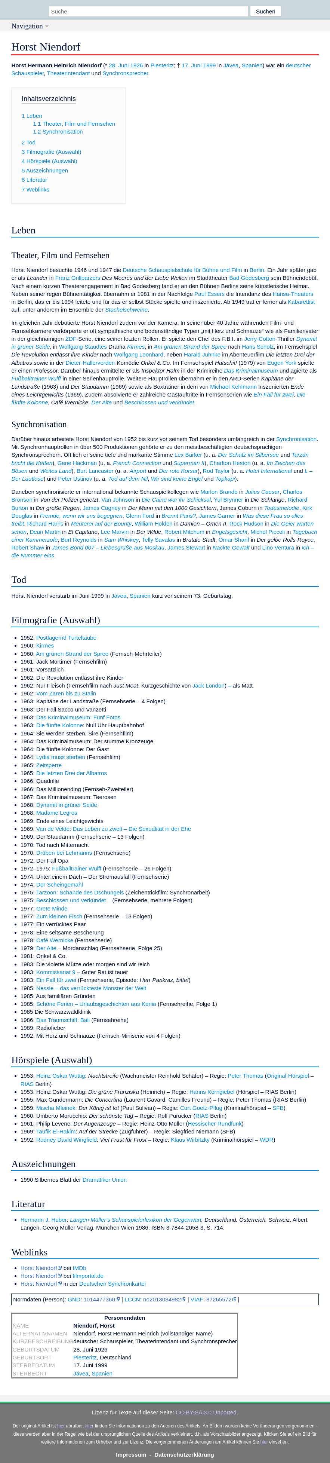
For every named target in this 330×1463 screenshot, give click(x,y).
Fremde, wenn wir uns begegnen (81, 515)
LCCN (132, 1299)
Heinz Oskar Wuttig (60, 1075)
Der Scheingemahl (59, 884)
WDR (266, 1139)
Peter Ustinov (75, 478)
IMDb (79, 1268)
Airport (138, 471)
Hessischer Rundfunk (214, 1123)
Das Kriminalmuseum (251, 370)
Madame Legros (56, 812)
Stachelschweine (126, 309)
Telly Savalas (158, 539)
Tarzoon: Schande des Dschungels (80, 892)
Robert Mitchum (184, 532)
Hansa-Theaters (293, 294)
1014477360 (99, 1299)
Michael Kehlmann (233, 386)
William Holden (154, 523)
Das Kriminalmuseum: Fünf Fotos (78, 717)
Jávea (231, 65)
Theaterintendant (68, 73)
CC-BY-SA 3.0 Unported (206, 1412)
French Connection (137, 463)
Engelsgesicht (229, 532)
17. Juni (191, 65)
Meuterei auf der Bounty (101, 523)
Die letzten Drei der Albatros (71, 773)
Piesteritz (162, 65)
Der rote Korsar (178, 471)
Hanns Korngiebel (212, 1092)
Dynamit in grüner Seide (66, 805)
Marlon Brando (219, 492)
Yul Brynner (228, 499)
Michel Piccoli (267, 532)
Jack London (208, 685)
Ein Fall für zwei (274, 394)
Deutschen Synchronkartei (112, 1283)
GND (74, 1299)
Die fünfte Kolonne (59, 725)
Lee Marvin (115, 532)
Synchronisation (296, 439)
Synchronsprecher (125, 73)
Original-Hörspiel (288, 1075)
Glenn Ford (140, 515)
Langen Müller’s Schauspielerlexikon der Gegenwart (135, 1219)
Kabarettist (301, 302)
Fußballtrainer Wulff (36, 378)
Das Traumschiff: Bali (63, 1020)
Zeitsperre (49, 765)
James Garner (217, 515)
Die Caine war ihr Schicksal (176, 499)
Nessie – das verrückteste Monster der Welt (91, 988)
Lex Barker (188, 455)
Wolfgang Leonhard (138, 354)
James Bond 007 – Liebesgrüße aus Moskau (108, 547)
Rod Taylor (216, 471)
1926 (136, 65)
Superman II (188, 463)
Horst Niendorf (39, 1268)
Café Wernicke (54, 940)
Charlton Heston (230, 463)
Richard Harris (45, 523)
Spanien (252, 65)
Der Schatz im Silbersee (248, 455)
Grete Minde (52, 908)
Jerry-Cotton (259, 339)
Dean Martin (45, 532)
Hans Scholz (258, 346)
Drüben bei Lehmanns (64, 853)
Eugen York (281, 362)
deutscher (298, 65)
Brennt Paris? (178, 515)
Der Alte (102, 402)
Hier (89, 1426)
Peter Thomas (245, 1075)
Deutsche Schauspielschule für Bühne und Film (182, 270)
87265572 (219, 1299)
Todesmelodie (281, 508)
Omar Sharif (234, 539)
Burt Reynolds (78, 539)
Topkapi (225, 478)
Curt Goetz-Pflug (201, 1108)
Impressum (131, 1454)
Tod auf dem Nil (128, 478)
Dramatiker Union (105, 1179)
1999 (209, 65)
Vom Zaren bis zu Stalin (66, 693)
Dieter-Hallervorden (90, 362)
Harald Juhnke (202, 354)
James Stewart (186, 547)
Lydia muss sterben (60, 757)
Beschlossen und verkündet (159, 402)
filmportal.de (88, 1276)
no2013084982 (162, 1299)
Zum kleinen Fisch (59, 916)
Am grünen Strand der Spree (190, 346)
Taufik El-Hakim (56, 1131)
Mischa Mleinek (55, 1108)
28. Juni (119, 65)
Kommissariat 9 (55, 972)
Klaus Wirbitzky (190, 1139)
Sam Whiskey (121, 539)
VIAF (197, 1299)
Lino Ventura (278, 547)
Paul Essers (209, 294)
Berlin (257, 270)
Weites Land (55, 471)
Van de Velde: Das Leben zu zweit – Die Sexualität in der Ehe (113, 829)
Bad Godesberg (249, 278)
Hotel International (269, 471)
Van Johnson (117, 499)
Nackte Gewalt (231, 547)
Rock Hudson (246, 523)
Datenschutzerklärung (184, 1454)
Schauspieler (27, 73)
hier (61, 1426)
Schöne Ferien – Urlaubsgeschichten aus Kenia (96, 1004)
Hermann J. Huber (44, 1219)
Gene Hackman (77, 463)
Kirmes (136, 346)
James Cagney (101, 508)
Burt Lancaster (95, 471)
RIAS (27, 1084)
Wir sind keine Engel (177, 478)
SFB (278, 1108)
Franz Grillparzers (78, 278)
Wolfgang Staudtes (83, 346)
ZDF (71, 339)
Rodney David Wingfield (66, 1139)
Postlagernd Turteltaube (66, 637)
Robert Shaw (27, 547)
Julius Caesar (262, 492)
